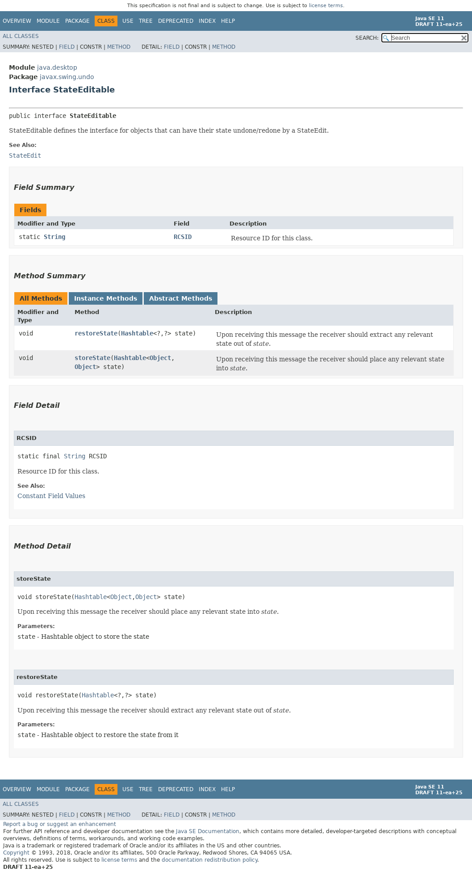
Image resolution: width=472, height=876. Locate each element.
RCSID (183, 236)
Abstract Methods (180, 298)
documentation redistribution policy (209, 860)
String (54, 236)
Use (128, 21)
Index (207, 21)
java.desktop (57, 67)
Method (118, 47)
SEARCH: (367, 38)
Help (228, 21)
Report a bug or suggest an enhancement (59, 824)
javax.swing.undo (67, 76)
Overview (17, 21)
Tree (146, 21)
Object (160, 357)
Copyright (16, 853)
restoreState (96, 333)
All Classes (21, 36)
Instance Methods (105, 298)
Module (48, 21)
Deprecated (175, 21)
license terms (326, 5)
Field (67, 47)
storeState (92, 357)
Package (77, 21)
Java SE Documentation (207, 831)
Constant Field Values (51, 495)
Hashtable (137, 333)
